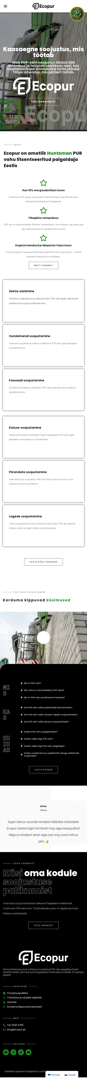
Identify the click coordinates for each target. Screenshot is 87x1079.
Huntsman (59, 155)
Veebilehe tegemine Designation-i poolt (24, 1073)
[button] (5, 6)
